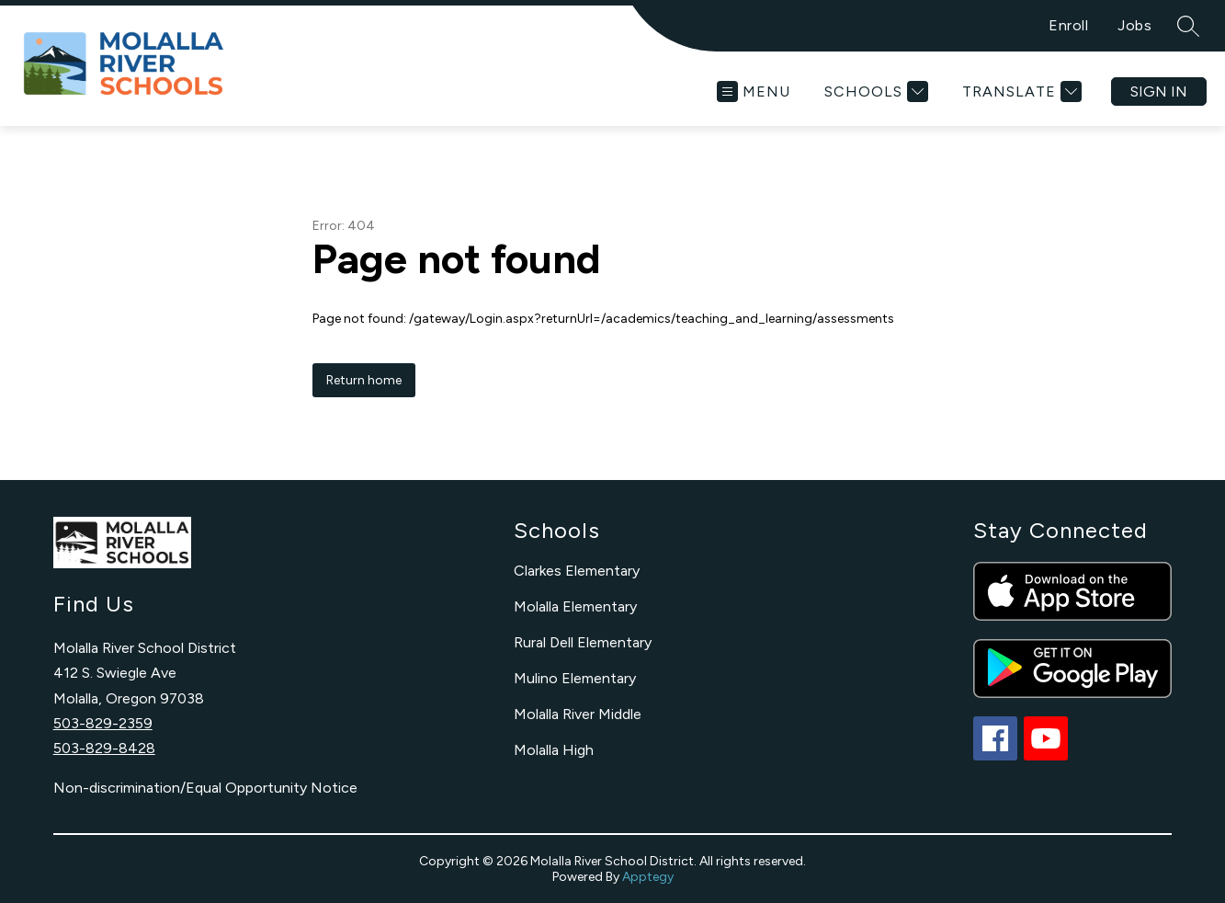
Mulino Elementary (575, 678)
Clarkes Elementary (577, 570)
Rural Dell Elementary (583, 642)
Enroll (1068, 25)
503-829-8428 (104, 748)
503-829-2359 (103, 723)
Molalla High (554, 750)
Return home (364, 380)
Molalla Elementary (575, 606)
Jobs (1134, 25)
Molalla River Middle (577, 714)
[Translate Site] (1020, 91)
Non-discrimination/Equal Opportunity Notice (205, 787)
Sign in (1158, 91)
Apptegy (648, 877)
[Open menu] (753, 91)
